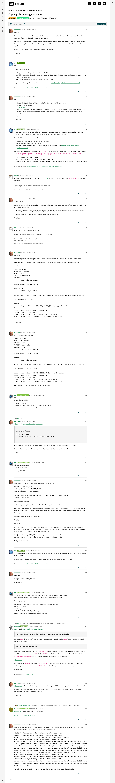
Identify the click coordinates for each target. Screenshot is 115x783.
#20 (86, 725)
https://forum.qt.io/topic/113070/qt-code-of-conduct (26, 716)
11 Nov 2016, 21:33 (30, 481)
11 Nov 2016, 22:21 (35, 551)
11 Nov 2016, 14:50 (30, 199)
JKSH (15, 63)
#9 (86, 332)
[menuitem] (112, 2)
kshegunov (17, 626)
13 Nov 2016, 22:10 (30, 683)
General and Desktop (22, 18)
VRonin (16, 175)
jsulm (15, 708)
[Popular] (2, 12)
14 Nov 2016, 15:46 (30, 725)
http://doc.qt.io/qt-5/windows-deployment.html (65, 83)
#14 (86, 551)
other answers (21, 107)
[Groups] (2, 20)
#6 (86, 199)
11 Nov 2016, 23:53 (39, 592)
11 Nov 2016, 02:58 (35, 63)
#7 (86, 228)
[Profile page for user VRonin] (11, 177)
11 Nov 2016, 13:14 (28, 175)
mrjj (15, 395)
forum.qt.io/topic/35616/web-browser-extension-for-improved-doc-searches (44, 88)
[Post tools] (85, 57)
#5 (86, 175)
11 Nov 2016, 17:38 (30, 421)
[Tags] (2, 9)
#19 (86, 708)
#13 (86, 481)
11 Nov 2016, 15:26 (28, 228)
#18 (86, 683)
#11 (86, 421)
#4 (86, 129)
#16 (86, 592)
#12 (86, 462)
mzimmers (17, 29)
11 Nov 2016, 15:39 (30, 332)
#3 (86, 97)
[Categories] (2, 2)
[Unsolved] (2, 30)
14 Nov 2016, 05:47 (39, 708)
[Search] (2, 23)
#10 (86, 395)
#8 (86, 252)
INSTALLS (45, 178)
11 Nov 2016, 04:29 (35, 129)
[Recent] (2, 5)
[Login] (112, 2)
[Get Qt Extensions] (2, 27)
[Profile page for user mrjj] (11, 396)
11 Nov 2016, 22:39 (30, 573)
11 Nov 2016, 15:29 (30, 252)
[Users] (2, 16)
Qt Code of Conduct (29, 674)
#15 (86, 573)
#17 (86, 626)
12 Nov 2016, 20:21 (38, 626)
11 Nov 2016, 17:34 (39, 395)
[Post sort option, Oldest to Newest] (16, 24)
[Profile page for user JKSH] (11, 64)
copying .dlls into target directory (33, 424)
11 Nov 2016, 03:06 (30, 97)
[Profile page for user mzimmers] (11, 31)
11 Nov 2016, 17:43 (39, 462)
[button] (2, 780)
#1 (86, 29)
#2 (86, 63)
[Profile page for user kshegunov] (11, 627)
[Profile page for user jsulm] (11, 709)
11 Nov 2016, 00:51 (30, 29)
